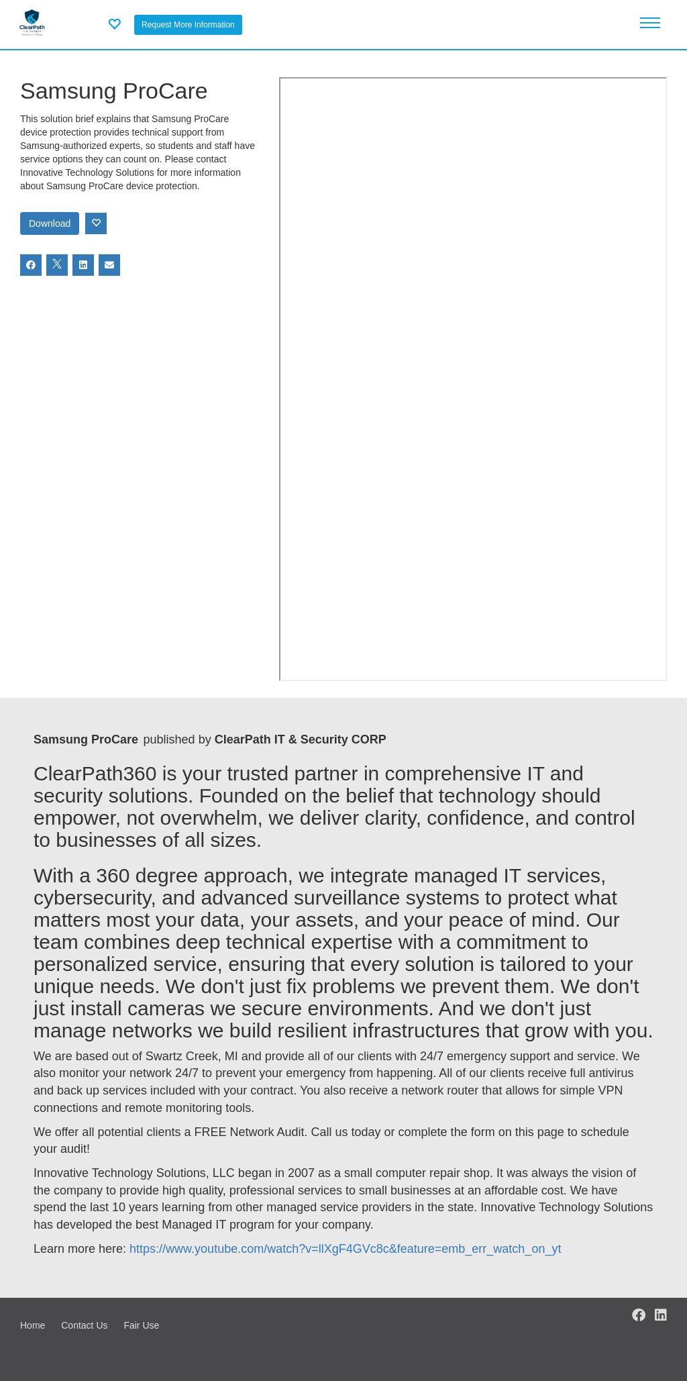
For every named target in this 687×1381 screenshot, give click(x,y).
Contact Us (84, 1325)
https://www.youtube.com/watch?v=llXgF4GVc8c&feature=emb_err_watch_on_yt (345, 1249)
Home (32, 1325)
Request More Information (188, 25)
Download (49, 223)
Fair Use (141, 1325)
